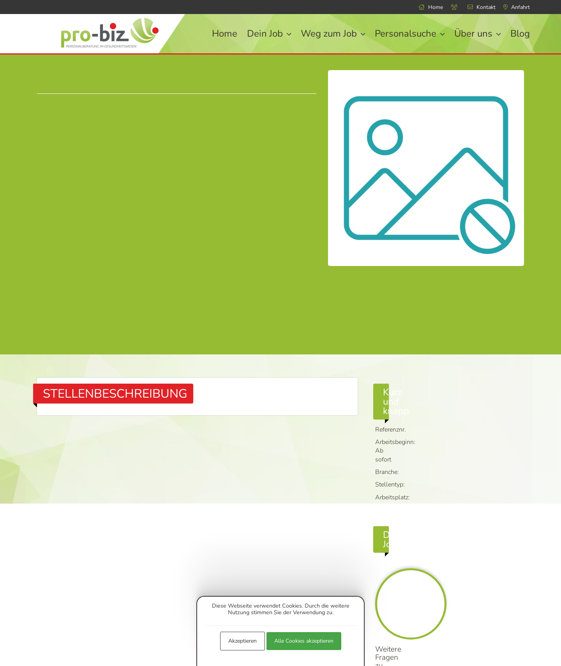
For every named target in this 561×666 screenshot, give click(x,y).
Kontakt (482, 7)
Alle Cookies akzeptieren (303, 641)
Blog (520, 33)
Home (430, 7)
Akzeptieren (242, 641)
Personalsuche (410, 33)
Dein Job (269, 33)
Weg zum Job (333, 33)
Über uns (477, 33)
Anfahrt (516, 7)
